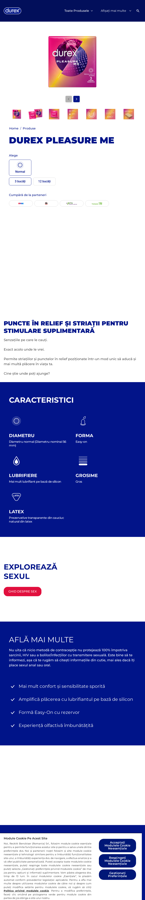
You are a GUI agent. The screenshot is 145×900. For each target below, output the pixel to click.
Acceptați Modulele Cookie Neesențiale (117, 845)
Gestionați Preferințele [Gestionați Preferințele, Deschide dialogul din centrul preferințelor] (117, 874)
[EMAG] (21, 203)
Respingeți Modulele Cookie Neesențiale (117, 860)
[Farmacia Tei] (97, 203)
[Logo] (12, 10)
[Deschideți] (138, 10)
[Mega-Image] (46, 203)
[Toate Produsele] (76, 11)
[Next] (76, 99)
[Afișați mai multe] (117, 11)
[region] (71, 866)
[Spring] (72, 203)
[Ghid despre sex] (22, 591)
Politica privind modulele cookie (26, 890)
